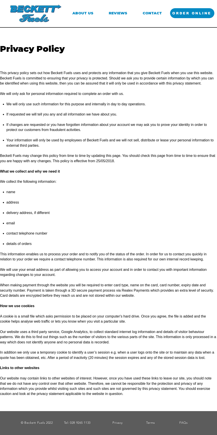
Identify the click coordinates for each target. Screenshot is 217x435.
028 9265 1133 (80, 423)
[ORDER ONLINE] (192, 13)
